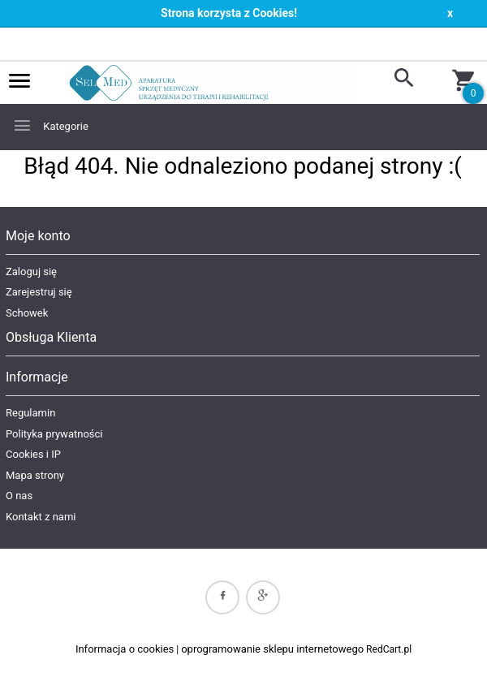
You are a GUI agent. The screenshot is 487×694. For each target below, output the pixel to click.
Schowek (27, 313)
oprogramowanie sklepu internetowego (272, 649)
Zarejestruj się (39, 292)
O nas (19, 495)
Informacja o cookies (124, 649)
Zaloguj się (31, 271)
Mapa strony (35, 475)
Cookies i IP (33, 454)
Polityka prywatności (54, 434)
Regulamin (30, 413)
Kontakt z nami (40, 517)
